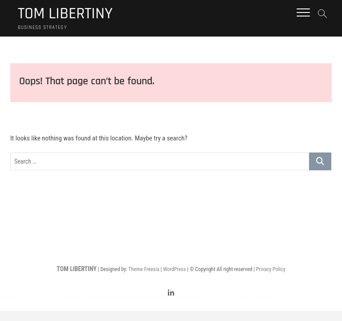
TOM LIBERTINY (65, 14)
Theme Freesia (143, 269)
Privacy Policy (270, 269)
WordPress (174, 269)
